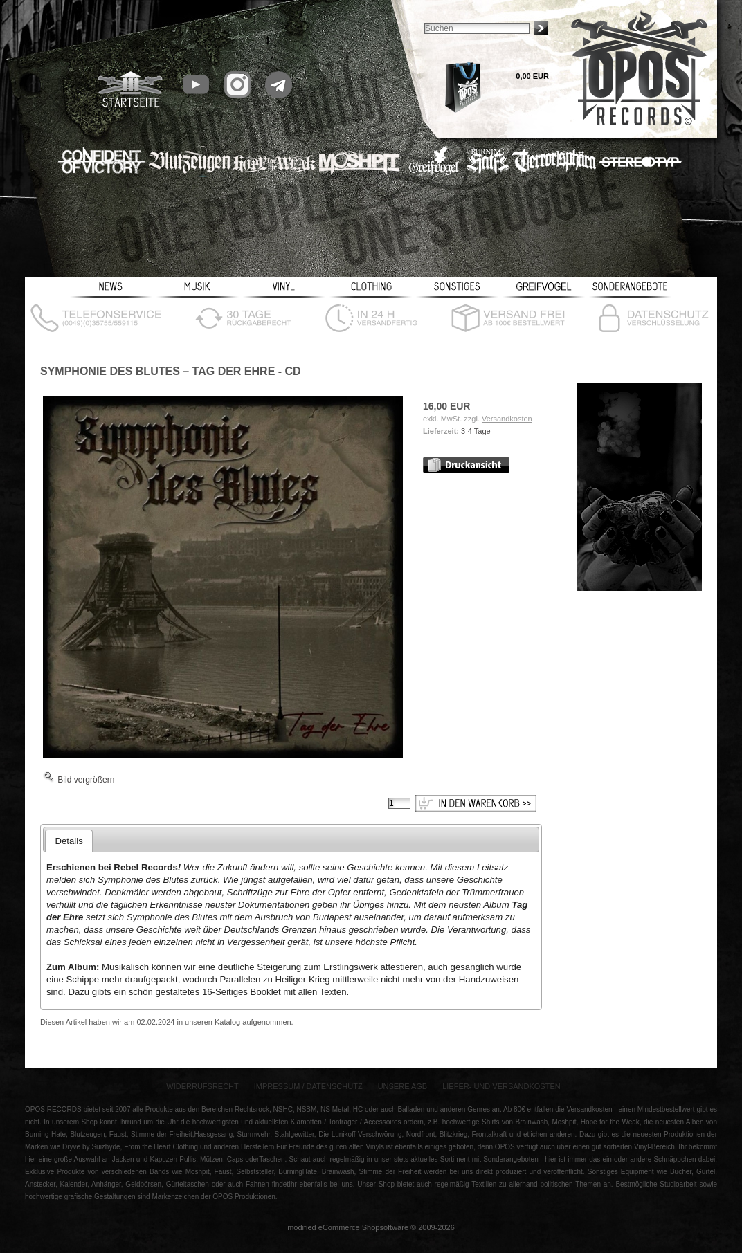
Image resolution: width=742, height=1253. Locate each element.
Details (68, 841)
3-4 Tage (476, 431)
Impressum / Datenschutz (308, 1086)
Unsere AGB (403, 1086)
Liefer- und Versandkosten (501, 1086)
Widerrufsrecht (202, 1086)
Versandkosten (507, 418)
